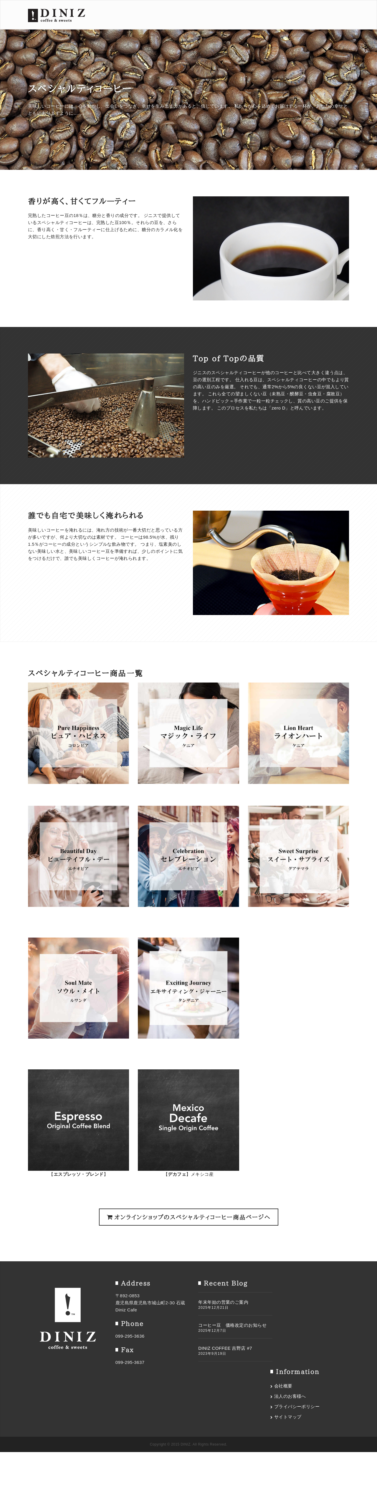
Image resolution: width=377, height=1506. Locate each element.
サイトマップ (290, 1328)
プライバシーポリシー (300, 1318)
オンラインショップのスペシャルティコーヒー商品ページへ (189, 1217)
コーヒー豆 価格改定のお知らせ (227, 1325)
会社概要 (286, 1297)
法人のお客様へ (293, 1307)
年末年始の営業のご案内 (218, 1302)
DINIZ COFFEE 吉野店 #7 (220, 1348)
